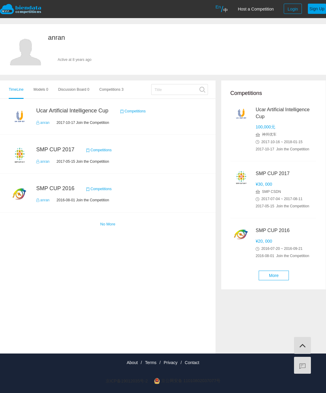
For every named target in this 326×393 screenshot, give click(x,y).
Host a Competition (256, 9)
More (274, 275)
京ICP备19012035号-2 (127, 381)
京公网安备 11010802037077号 (191, 380)
